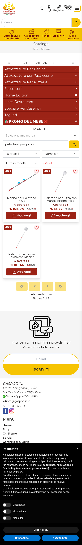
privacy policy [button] (59, 458)
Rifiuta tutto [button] (22, 538)
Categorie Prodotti (41, 63)
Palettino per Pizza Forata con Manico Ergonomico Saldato (21, 256)
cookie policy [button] (15, 471)
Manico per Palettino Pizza (21, 199)
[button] (77, 448)
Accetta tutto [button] (60, 538)
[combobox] (36, 22)
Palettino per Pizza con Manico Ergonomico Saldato (60, 199)
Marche (41, 129)
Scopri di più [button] (41, 529)
